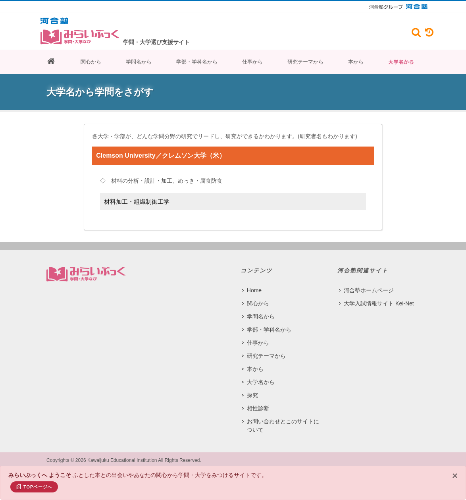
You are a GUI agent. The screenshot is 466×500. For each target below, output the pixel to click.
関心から (91, 62)
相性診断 (258, 408)
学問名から (139, 62)
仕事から (252, 62)
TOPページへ (34, 486)
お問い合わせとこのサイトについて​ (283, 425)
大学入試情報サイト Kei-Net (379, 303)
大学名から (401, 62)
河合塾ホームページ (369, 290)
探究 (252, 395)
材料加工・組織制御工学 (136, 201)
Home (254, 290)
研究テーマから (305, 62)
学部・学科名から (197, 62)
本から (356, 62)
